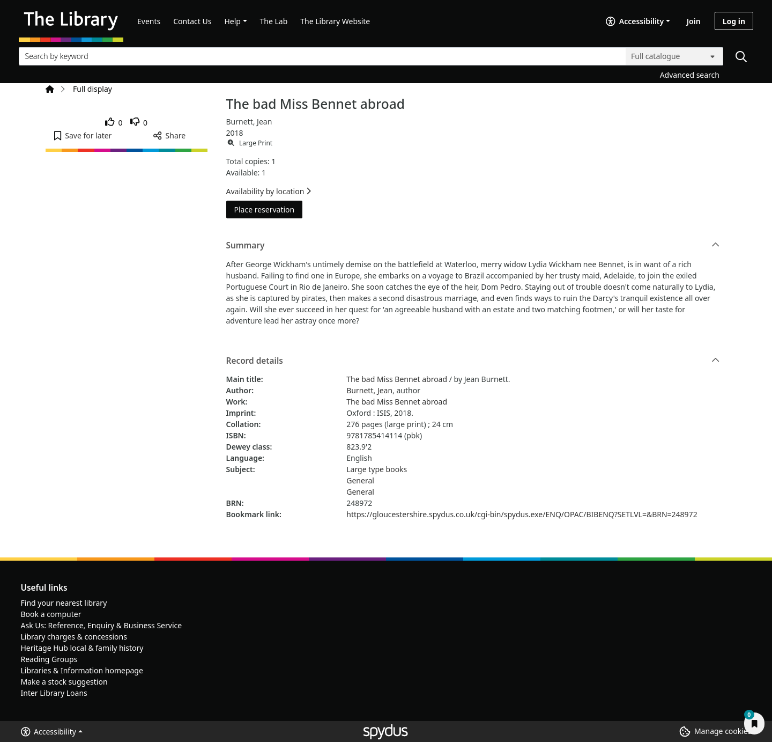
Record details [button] (473, 361)
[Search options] (674, 56)
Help (232, 21)
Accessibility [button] (48, 731)
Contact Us (192, 21)
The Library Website (335, 21)
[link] (114, 122)
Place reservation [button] (268, 209)
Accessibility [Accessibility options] (635, 21)
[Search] (741, 56)
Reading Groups (49, 659)
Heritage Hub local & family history (82, 648)
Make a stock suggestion (64, 682)
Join (694, 21)
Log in (734, 21)
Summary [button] (473, 246)
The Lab (274, 21)
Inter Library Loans (54, 693)
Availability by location (268, 191)
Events (148, 21)
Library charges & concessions (74, 636)
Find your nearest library (64, 603)
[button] (83, 135)
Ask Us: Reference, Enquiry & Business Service (101, 625)
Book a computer (51, 614)
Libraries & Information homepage (82, 670)
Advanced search (689, 75)
